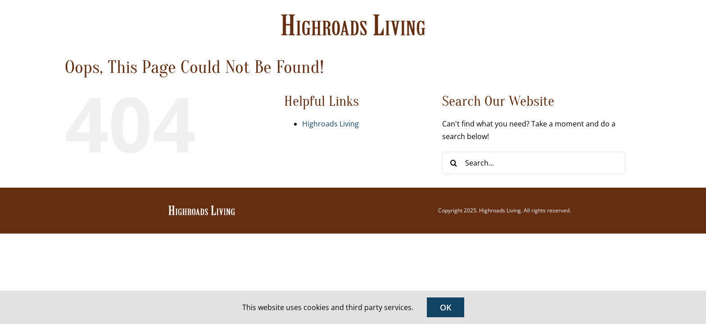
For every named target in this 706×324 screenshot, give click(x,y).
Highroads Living (330, 124)
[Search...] (533, 163)
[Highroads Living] (201, 208)
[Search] (453, 163)
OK (445, 307)
